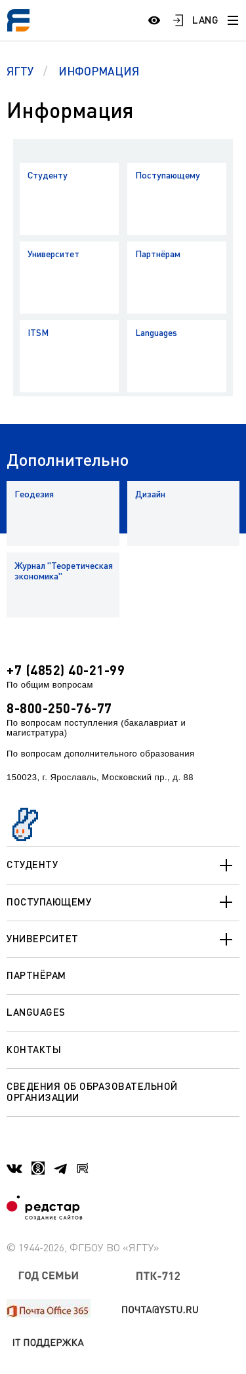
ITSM (38, 332)
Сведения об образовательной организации (92, 1091)
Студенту (48, 174)
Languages (156, 332)
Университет (53, 253)
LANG (205, 20)
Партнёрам (157, 253)
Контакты (34, 1049)
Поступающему (167, 174)
